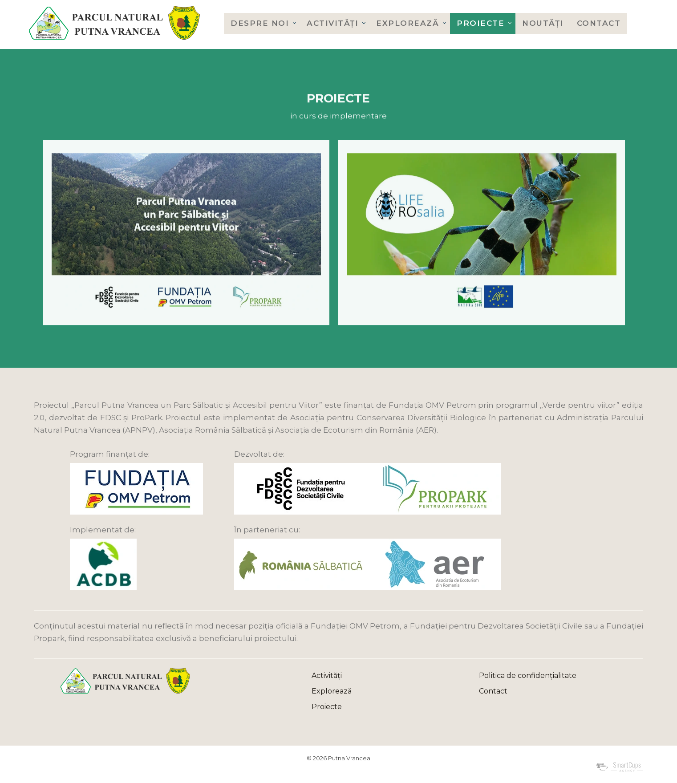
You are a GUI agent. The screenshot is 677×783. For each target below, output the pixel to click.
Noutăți (542, 23)
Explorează (407, 23)
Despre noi (260, 23)
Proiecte (480, 23)
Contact (599, 23)
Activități (332, 23)
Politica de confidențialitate (527, 675)
